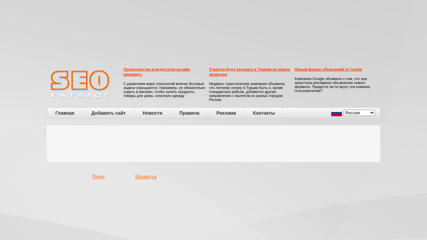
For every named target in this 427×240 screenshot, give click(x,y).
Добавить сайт (108, 113)
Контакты (264, 113)
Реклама (226, 113)
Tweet (98, 176)
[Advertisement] (213, 144)
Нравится (145, 176)
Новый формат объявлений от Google (328, 69)
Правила (189, 113)
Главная (64, 113)
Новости (152, 113)
